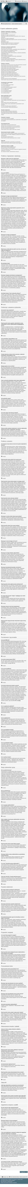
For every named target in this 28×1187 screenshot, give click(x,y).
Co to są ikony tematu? (5, 92)
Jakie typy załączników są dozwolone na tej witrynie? (10, 141)
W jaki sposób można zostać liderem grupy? (9, 102)
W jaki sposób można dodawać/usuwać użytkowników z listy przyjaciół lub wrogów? (14, 120)
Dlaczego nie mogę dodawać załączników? (9, 72)
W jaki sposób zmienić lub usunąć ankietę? (9, 70)
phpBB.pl (8, 374)
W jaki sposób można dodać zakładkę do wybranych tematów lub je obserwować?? (13, 135)
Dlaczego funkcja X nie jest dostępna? (8, 148)
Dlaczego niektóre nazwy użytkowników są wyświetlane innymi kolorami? (12, 104)
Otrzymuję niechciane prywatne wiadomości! (9, 112)
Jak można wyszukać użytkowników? (8, 128)
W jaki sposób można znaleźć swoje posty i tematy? (10, 129)
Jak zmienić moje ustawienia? (6, 48)
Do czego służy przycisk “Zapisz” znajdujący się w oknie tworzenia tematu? (13, 77)
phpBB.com (20, 374)
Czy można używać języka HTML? (7, 84)
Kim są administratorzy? (5, 96)
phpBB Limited (16, 1110)
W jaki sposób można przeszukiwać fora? (8, 124)
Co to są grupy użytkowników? (6, 99)
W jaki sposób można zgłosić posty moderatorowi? (10, 75)
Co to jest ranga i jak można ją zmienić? (8, 58)
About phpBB (3, 1115)
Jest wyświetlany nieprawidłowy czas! (8, 51)
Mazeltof (9, 1181)
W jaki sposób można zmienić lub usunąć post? (9, 65)
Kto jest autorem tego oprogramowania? (8, 146)
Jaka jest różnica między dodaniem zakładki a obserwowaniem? (12, 133)
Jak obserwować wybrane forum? (7, 136)
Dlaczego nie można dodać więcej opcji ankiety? (10, 69)
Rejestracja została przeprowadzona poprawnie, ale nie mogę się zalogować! (13, 37)
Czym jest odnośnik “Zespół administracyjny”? (9, 107)
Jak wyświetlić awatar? (5, 57)
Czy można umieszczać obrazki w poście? (9, 87)
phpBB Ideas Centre (15, 1124)
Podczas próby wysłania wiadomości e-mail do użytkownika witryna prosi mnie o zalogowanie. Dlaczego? (13, 60)
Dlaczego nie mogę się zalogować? (7, 38)
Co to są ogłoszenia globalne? (6, 88)
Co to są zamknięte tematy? (6, 91)
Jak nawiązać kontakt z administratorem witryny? (10, 151)
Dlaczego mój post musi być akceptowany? (9, 78)
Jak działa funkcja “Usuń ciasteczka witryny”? (9, 44)
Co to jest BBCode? (4, 83)
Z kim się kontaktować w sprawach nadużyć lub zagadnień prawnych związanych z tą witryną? (13, 150)
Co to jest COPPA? (4, 33)
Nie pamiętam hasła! (5, 41)
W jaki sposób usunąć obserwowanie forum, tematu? (10, 137)
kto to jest (8, 1139)
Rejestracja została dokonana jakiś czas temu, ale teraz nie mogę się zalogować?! (13, 40)
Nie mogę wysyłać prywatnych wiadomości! (9, 111)
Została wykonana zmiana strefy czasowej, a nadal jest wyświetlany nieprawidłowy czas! (13, 53)
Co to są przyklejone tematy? (6, 90)
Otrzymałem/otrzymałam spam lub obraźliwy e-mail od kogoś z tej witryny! (13, 114)
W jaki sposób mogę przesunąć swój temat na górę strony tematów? (13, 79)
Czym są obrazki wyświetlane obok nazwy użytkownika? (11, 56)
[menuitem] (3, 1)
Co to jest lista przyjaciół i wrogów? (7, 118)
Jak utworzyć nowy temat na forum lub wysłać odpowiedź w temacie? (13, 64)
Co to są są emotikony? (5, 85)
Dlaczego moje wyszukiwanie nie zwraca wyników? (10, 125)
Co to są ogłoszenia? (5, 89)
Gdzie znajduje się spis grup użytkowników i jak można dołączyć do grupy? (13, 101)
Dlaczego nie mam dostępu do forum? (8, 71)
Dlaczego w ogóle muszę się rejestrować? (8, 32)
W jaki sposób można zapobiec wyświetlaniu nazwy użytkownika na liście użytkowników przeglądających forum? (13, 50)
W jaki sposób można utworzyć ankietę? (8, 68)
